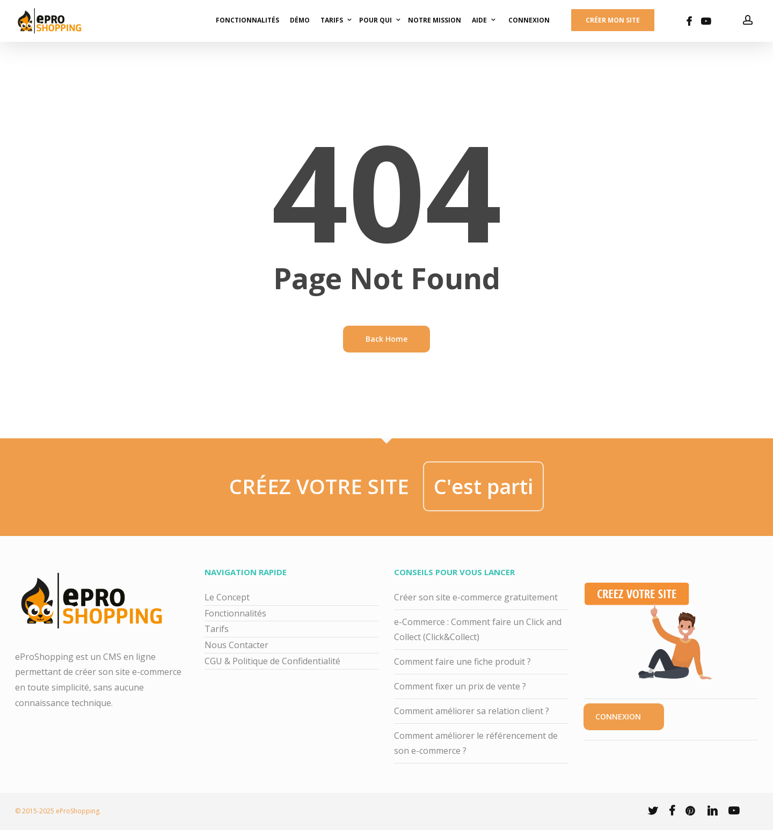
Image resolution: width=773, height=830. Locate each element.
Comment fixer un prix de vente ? (460, 686)
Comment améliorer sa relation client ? (471, 711)
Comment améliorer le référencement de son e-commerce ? (476, 743)
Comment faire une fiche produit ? (462, 661)
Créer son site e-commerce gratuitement (476, 597)
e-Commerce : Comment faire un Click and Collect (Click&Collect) (477, 629)
